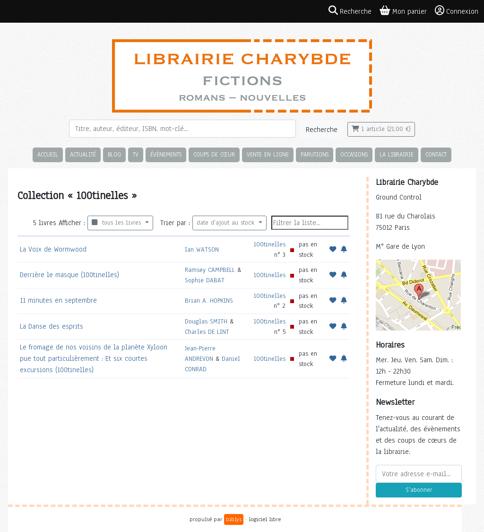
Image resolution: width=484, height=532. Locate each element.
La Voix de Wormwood (53, 249)
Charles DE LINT (207, 331)
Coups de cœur (214, 154)
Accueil (47, 154)
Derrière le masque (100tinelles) (69, 274)
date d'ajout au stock (227, 222)
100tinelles (269, 244)
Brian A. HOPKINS (209, 300)
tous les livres (117, 222)
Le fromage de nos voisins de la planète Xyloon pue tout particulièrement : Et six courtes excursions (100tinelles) (93, 358)
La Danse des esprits (51, 326)
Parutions (314, 154)
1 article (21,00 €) (381, 129)
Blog (114, 154)
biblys (234, 519)
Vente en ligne (268, 154)
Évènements (166, 154)
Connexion (456, 11)
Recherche (321, 129)
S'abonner (419, 490)
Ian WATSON (202, 249)
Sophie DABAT (205, 280)
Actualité (83, 154)
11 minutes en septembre (58, 300)
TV (135, 154)
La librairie (397, 154)
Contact (436, 154)
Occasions (354, 154)
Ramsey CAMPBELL (210, 269)
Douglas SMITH (206, 321)
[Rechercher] (182, 129)
